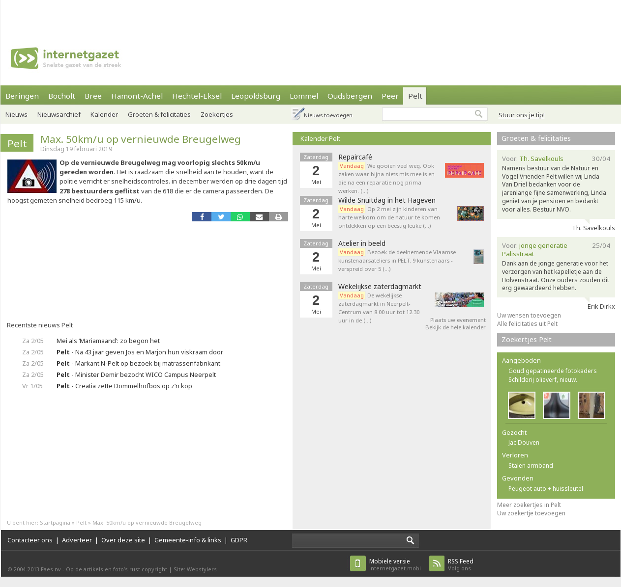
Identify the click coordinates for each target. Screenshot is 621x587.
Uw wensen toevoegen (529, 315)
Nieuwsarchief (59, 114)
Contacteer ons (30, 539)
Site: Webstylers (195, 569)
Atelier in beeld (361, 243)
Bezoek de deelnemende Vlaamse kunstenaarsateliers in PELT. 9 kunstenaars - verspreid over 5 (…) (397, 260)
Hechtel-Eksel (197, 96)
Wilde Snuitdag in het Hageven (387, 200)
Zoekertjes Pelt (527, 339)
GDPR (239, 539)
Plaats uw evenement (458, 319)
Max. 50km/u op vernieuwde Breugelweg (140, 139)
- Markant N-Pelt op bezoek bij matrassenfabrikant (138, 363)
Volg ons (460, 565)
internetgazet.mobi (395, 565)
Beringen (22, 96)
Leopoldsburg (255, 96)
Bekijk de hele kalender (455, 327)
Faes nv (51, 569)
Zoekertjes (217, 114)
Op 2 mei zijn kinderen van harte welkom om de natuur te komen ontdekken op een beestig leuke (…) (389, 217)
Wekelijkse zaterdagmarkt (379, 286)
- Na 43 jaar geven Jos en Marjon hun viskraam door (140, 351)
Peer (390, 96)
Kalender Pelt (320, 138)
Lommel (304, 96)
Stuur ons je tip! (522, 114)
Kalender (104, 114)
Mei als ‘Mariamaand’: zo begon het (108, 340)
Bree (93, 96)
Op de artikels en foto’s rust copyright (116, 569)
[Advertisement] (145, 14)
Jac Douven (523, 442)
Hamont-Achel (137, 96)
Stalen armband (530, 465)
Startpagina (55, 522)
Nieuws (16, 114)
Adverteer (77, 539)
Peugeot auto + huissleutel (545, 488)
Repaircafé (355, 157)
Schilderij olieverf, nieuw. (542, 379)
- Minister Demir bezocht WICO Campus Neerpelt (136, 374)
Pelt (415, 96)
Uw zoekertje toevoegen (531, 513)
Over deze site (123, 539)
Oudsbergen (349, 96)
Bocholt (61, 96)
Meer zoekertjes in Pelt (529, 505)
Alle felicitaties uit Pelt (527, 324)
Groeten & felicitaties (159, 114)
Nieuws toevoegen (328, 115)
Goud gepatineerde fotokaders (552, 371)
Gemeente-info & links (187, 539)
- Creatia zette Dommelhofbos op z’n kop (124, 385)
